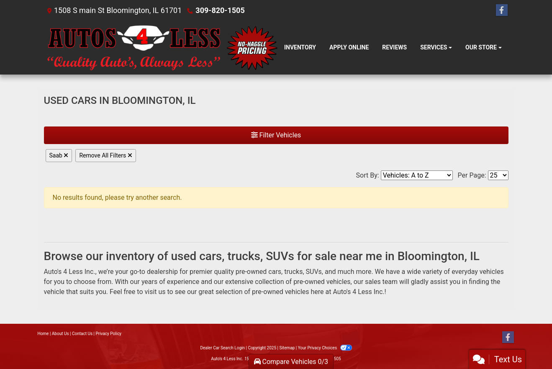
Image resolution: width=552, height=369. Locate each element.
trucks (293, 272)
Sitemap (287, 348)
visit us (154, 292)
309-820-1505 (219, 10)
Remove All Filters (105, 155)
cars (274, 272)
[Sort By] (417, 175)
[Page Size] (498, 175)
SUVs (314, 272)
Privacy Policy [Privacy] (109, 333)
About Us (60, 333)
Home (43, 333)
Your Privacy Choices (325, 348)
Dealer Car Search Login (222, 348)
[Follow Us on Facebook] (502, 10)
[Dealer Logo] (160, 47)
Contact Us (82, 333)
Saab (59, 155)
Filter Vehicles (276, 135)
